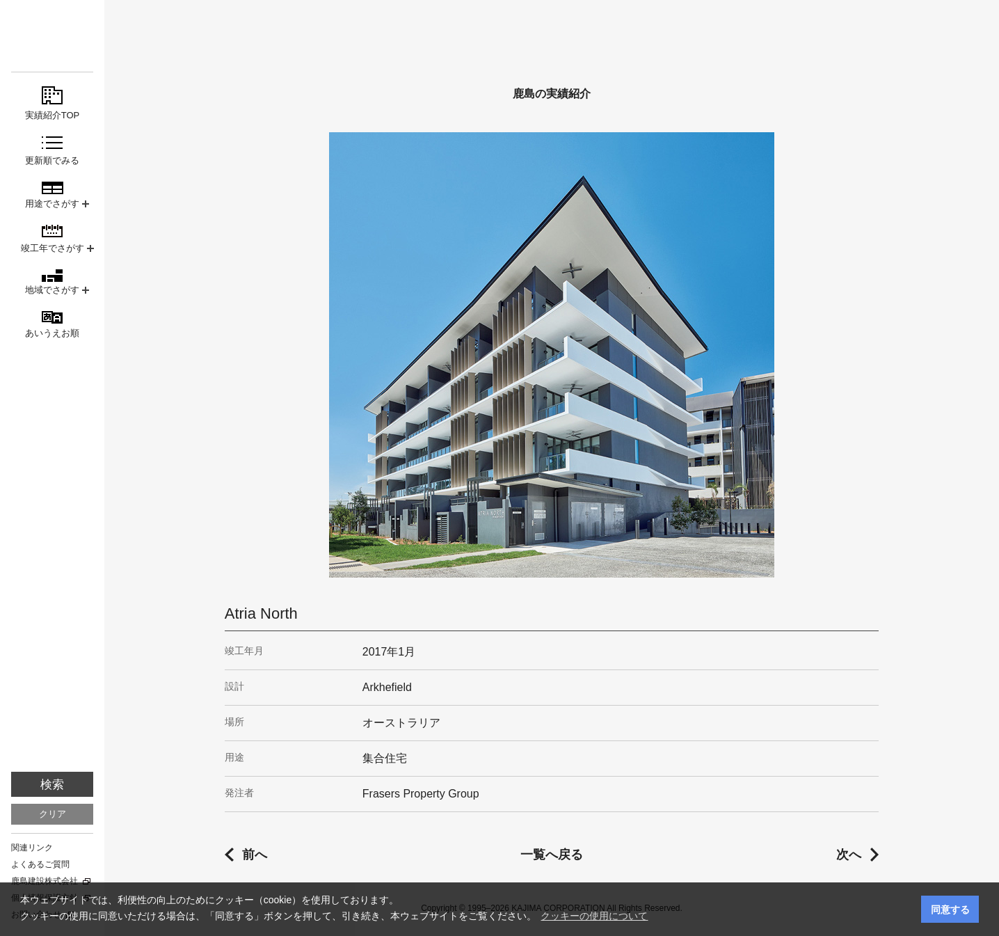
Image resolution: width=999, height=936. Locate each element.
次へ (848, 855)
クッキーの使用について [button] (594, 915)
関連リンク (32, 847)
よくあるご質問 (40, 864)
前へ (254, 855)
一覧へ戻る (551, 855)
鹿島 (52, 36)
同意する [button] (950, 909)
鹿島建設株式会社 (44, 881)
